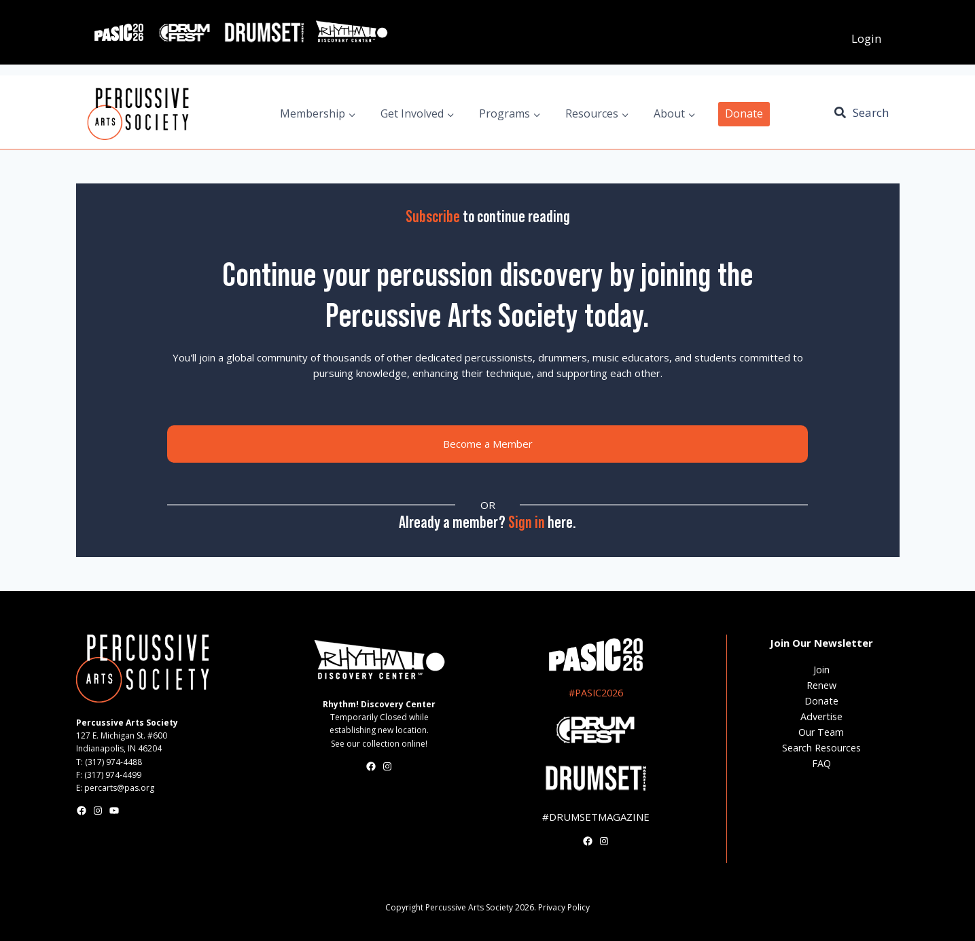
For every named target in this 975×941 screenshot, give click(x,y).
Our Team (821, 732)
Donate (744, 113)
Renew (821, 685)
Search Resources (821, 747)
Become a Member (488, 443)
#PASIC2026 (596, 692)
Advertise (821, 716)
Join (821, 669)
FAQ (821, 763)
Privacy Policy (564, 907)
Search (871, 112)
